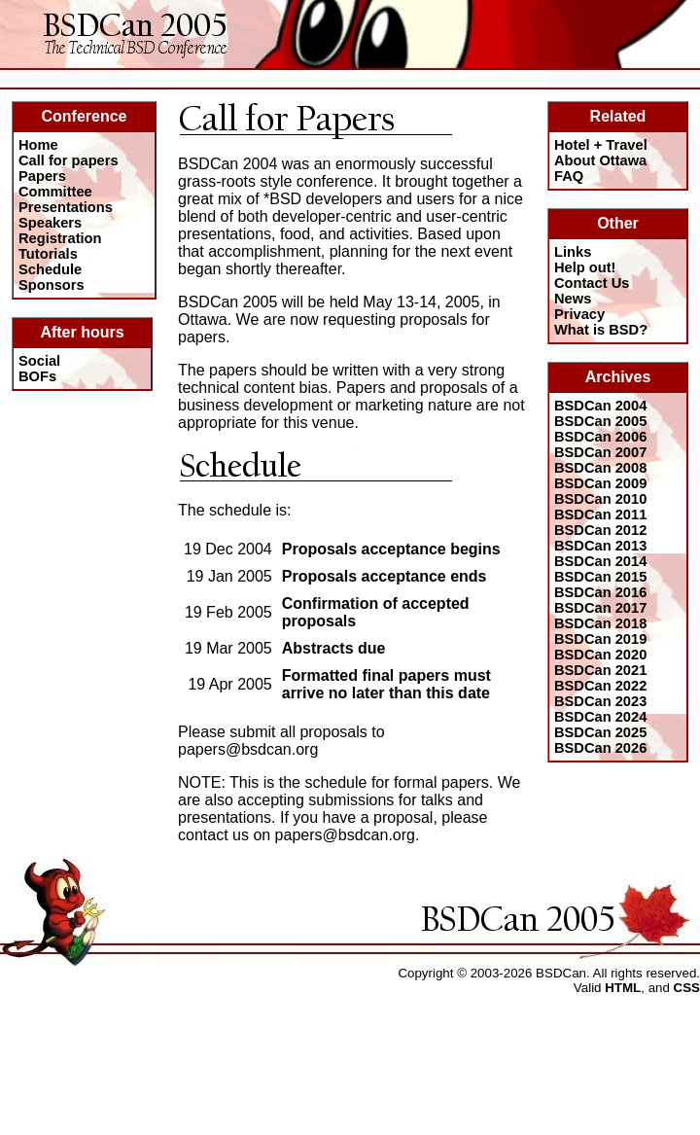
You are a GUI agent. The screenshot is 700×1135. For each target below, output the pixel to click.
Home (38, 145)
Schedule (50, 269)
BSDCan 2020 (600, 654)
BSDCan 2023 (600, 701)
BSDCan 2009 (600, 483)
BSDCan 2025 (600, 732)
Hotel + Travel (601, 145)
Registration (60, 238)
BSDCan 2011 (600, 514)
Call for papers (68, 160)
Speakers (50, 223)
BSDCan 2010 (600, 499)
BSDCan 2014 (600, 561)
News (572, 298)
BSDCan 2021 (600, 670)
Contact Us (591, 283)
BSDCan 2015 (600, 577)
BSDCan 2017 (600, 608)
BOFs (37, 376)
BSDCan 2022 (600, 685)
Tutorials (48, 254)
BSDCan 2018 (600, 623)
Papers (42, 176)
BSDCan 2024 (600, 717)
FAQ (568, 176)
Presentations (65, 207)
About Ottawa (600, 160)
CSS (687, 987)
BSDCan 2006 (600, 436)
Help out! (585, 267)
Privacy (579, 314)
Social (39, 361)
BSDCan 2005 (600, 421)
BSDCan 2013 (600, 545)
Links (572, 252)
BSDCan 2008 (600, 468)
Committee (55, 191)
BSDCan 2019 (600, 639)
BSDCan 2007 (600, 452)
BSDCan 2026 (600, 748)
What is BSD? (601, 329)
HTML (623, 987)
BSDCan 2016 (600, 592)
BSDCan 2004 (600, 405)
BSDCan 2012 (600, 530)
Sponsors (51, 285)
